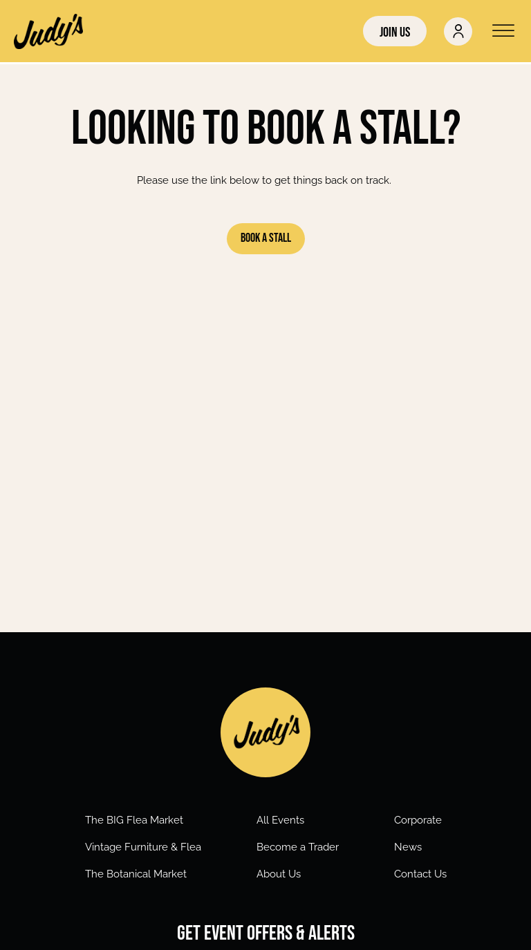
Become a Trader (298, 847)
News (408, 847)
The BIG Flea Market (134, 820)
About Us (279, 874)
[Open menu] (503, 31)
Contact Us (420, 874)
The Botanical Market (136, 874)
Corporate (418, 820)
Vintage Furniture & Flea (143, 847)
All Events (280, 820)
